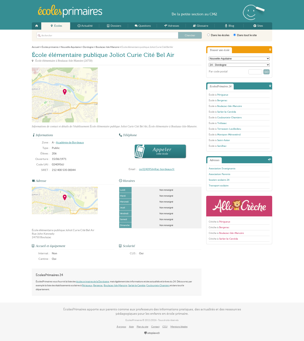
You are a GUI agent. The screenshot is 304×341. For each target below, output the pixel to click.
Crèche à (219, 221)
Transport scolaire (219, 185)
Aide (131, 326)
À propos (121, 326)
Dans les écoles (218, 35)
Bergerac (98, 285)
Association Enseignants (222, 168)
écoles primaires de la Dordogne (92, 281)
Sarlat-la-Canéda (136, 285)
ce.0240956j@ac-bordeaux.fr (157, 169)
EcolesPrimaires (70, 11)
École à (218, 94)
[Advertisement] (133, 94)
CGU (165, 326)
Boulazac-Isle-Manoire (115, 285)
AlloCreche (239, 206)
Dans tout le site (245, 35)
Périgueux (87, 285)
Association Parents (219, 174)
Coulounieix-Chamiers (157, 285)
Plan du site (142, 326)
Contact (155, 326)
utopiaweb (152, 333)
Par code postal (218, 71)
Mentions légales (179, 326)
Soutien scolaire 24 (219, 180)
